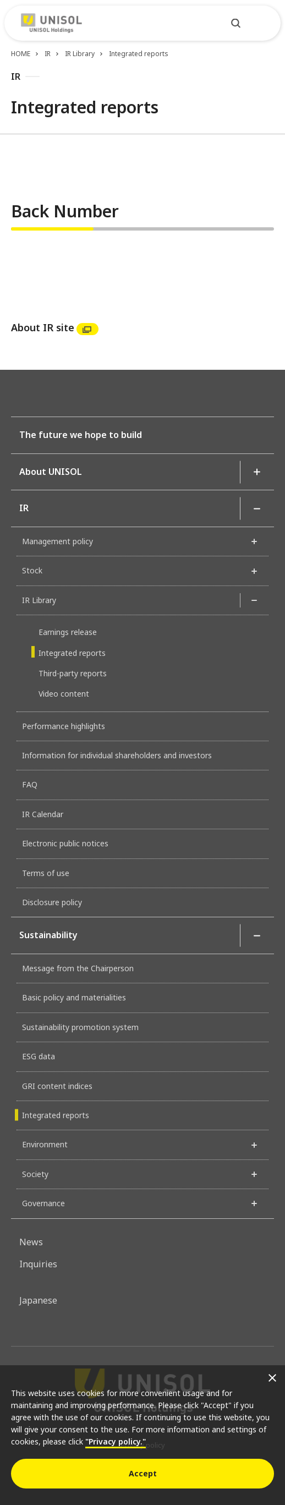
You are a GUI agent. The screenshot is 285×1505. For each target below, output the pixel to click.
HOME (20, 53)
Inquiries (38, 1264)
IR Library (80, 53)
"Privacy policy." (115, 1441)
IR (48, 53)
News (31, 1242)
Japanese (38, 1300)
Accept (143, 1473)
